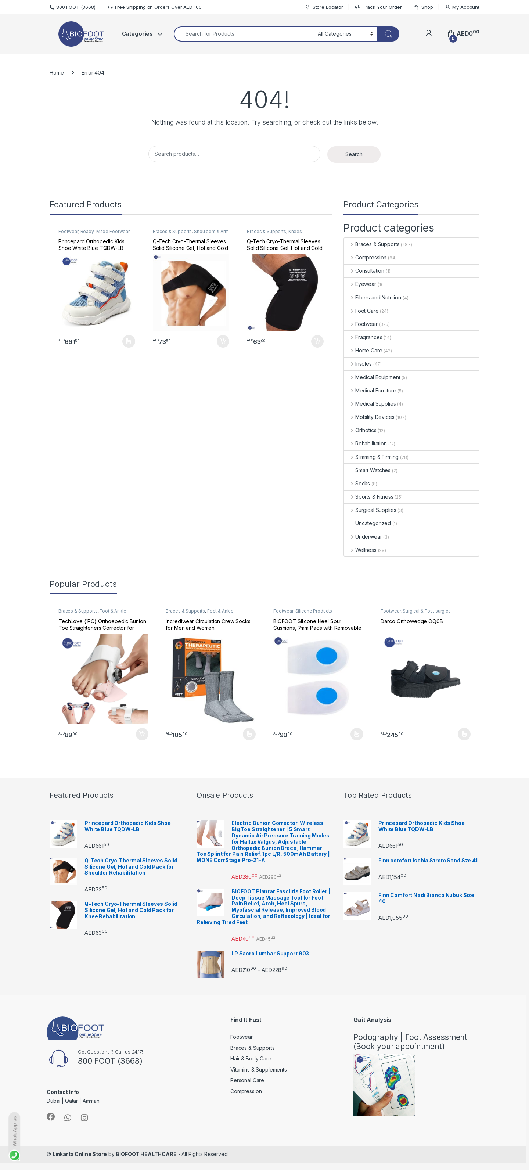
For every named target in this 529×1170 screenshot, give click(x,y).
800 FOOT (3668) (73, 7)
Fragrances (363, 337)
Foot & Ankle (113, 611)
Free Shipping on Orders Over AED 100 (154, 7)
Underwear (363, 537)
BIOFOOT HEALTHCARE (146, 1154)
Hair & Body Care (250, 1058)
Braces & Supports (172, 231)
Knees (295, 231)
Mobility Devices (369, 417)
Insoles (358, 363)
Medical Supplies (370, 404)
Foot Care (361, 311)
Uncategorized (367, 523)
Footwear (68, 231)
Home (57, 72)
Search (354, 154)
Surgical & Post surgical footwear (416, 613)
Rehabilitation (365, 443)
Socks (357, 483)
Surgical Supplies (370, 510)
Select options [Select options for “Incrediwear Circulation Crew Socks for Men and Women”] (249, 734)
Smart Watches (367, 470)
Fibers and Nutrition (372, 297)
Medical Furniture (370, 390)
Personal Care (247, 1080)
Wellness (360, 550)
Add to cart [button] (223, 341)
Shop (423, 7)
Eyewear (360, 284)
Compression (365, 257)
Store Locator (324, 7)
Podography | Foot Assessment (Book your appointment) (410, 1042)
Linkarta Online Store (80, 1154)
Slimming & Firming (371, 457)
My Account (462, 7)
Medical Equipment (372, 377)
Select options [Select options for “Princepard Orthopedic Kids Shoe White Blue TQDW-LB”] (128, 341)
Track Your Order (378, 7)
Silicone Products (313, 611)
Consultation (364, 271)
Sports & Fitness (368, 497)
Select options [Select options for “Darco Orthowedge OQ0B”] (464, 734)
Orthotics (360, 430)
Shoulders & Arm (211, 231)
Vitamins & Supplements (258, 1069)
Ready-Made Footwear (105, 231)
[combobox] (244, 34)
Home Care (363, 350)
